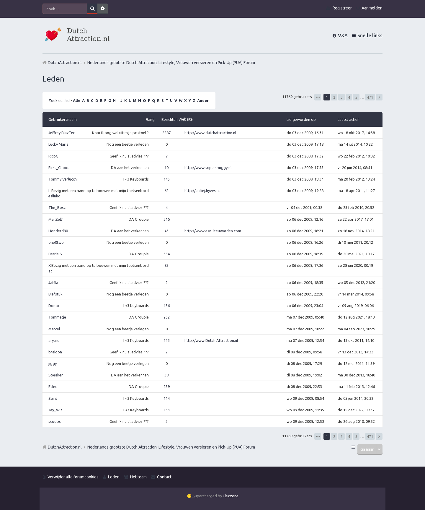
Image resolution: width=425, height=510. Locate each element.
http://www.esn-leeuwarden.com (212, 231)
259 (167, 386)
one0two (56, 242)
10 (166, 167)
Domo (53, 305)
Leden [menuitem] (114, 477)
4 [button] (349, 97)
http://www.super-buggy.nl (207, 167)
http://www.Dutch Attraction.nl (211, 340)
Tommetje (57, 317)
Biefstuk (55, 294)
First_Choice (59, 167)
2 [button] (334, 97)
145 (167, 179)
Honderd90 (58, 231)
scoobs (54, 421)
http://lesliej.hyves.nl (202, 191)
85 (166, 265)
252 (167, 317)
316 (167, 219)
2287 (166, 133)
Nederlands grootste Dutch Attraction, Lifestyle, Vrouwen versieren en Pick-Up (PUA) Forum (171, 447)
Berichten (169, 119)
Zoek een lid (59, 100)
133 (167, 410)
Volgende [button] (379, 97)
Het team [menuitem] (138, 477)
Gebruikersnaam (62, 119)
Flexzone (230, 496)
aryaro (54, 340)
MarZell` (55, 219)
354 (167, 254)
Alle (76, 100)
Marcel (54, 329)
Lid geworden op (301, 119)
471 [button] (370, 97)
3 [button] (342, 97)
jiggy (52, 363)
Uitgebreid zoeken (102, 9)
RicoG (53, 156)
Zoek (92, 9)
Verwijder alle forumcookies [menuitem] (73, 477)
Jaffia (53, 282)
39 (166, 375)
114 (167, 398)
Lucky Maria (58, 144)
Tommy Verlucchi (63, 179)
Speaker (55, 375)
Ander (203, 100)
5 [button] (356, 97)
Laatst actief (348, 119)
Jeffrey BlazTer (61, 133)
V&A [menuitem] (343, 35)
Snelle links (369, 35)
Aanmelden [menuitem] (372, 8)
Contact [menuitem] (164, 477)
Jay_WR (55, 410)
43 (166, 231)
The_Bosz (57, 207)
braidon (55, 352)
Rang (150, 119)
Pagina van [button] (317, 97)
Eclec (52, 386)
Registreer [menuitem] (342, 8)
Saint (52, 398)
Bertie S (55, 254)
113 (167, 340)
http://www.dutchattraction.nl (210, 133)
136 (167, 305)
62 (166, 191)
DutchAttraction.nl (65, 447)
